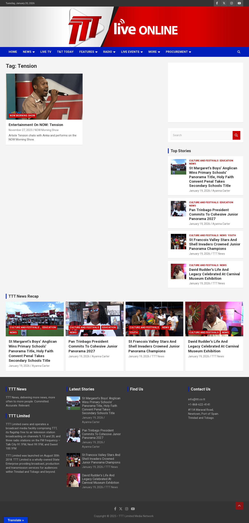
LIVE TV (45, 52)
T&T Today (65, 52)
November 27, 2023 (20, 130)
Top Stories (181, 151)
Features (86, 52)
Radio (107, 52)
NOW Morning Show (22, 115)
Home (13, 52)
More (152, 52)
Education (226, 160)
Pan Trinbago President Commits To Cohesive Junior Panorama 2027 (213, 214)
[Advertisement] (205, 92)
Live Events (130, 52)
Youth (232, 235)
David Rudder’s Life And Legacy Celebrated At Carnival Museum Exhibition (214, 274)
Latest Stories (81, 389)
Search (236, 135)
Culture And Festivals (203, 160)
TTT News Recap (23, 296)
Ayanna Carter (221, 190)
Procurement (177, 52)
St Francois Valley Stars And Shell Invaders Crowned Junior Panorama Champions (214, 244)
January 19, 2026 (199, 190)
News (27, 52)
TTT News (218, 253)
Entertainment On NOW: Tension (36, 125)
